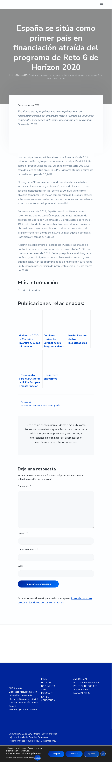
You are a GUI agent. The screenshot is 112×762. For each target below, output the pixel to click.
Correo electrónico (28, 549)
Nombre (23, 533)
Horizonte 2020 (40, 405)
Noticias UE (21, 75)
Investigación (54, 405)
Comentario (24, 486)
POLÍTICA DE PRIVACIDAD (87, 682)
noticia (36, 290)
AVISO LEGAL (80, 679)
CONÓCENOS (48, 700)
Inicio (11, 75)
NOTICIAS (46, 682)
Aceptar (55, 753)
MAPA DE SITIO (81, 693)
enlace (53, 257)
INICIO (44, 679)
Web (20, 565)
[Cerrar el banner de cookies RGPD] (103, 753)
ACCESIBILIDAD (81, 689)
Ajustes (91, 753)
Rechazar (73, 753)
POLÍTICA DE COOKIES (85, 686)
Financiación (26, 405)
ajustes (37, 757)
